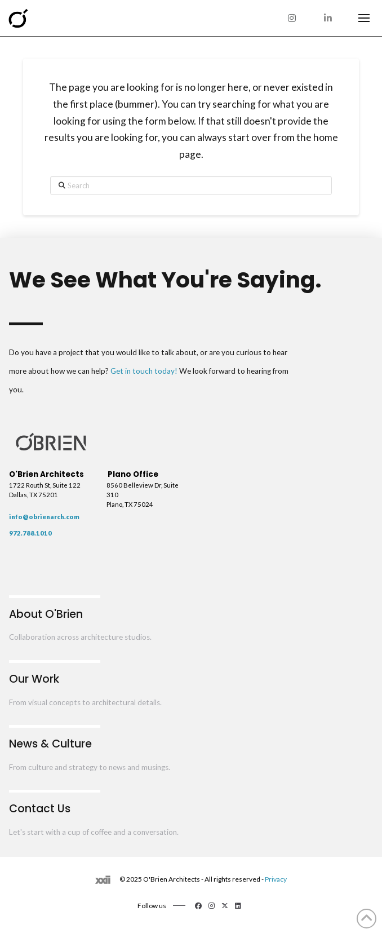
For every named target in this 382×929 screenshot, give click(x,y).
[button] (364, 18)
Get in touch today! (143, 370)
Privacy (276, 879)
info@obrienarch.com (44, 516)
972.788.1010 (30, 533)
